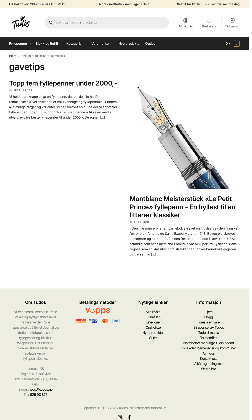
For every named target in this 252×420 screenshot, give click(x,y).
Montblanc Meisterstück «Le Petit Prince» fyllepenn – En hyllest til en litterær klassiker (182, 207)
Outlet (153, 338)
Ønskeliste (209, 22)
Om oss (208, 353)
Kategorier (153, 322)
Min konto (186, 22)
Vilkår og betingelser (208, 363)
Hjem (12, 55)
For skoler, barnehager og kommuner (208, 348)
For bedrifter (209, 338)
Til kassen (232, 22)
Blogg (208, 317)
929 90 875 (39, 394)
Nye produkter (153, 332)
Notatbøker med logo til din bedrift (208, 343)
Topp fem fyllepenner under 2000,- (63, 83)
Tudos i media (208, 332)
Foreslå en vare (209, 322)
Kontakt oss (208, 358)
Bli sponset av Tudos (208, 327)
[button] (233, 43)
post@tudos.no (41, 389)
